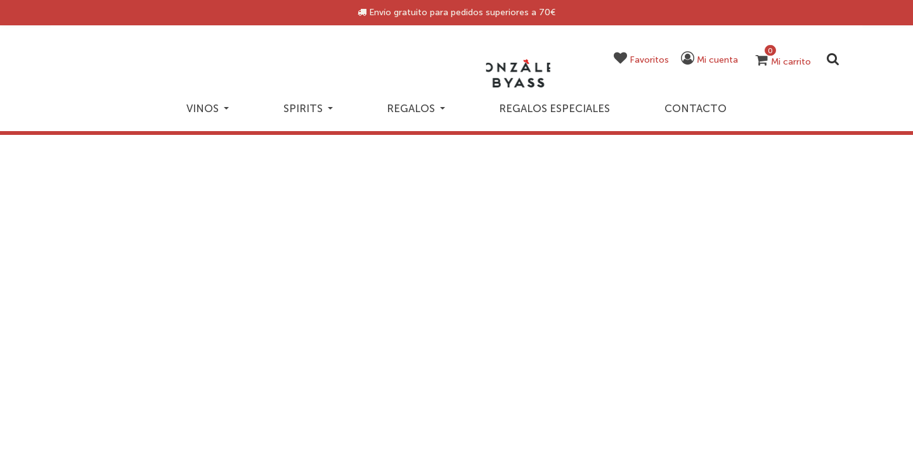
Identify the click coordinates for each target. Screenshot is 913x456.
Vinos (195, 103)
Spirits (304, 103)
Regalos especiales (564, 103)
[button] (646, 61)
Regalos (420, 103)
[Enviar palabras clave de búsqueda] (832, 59)
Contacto (706, 103)
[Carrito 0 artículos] (782, 62)
